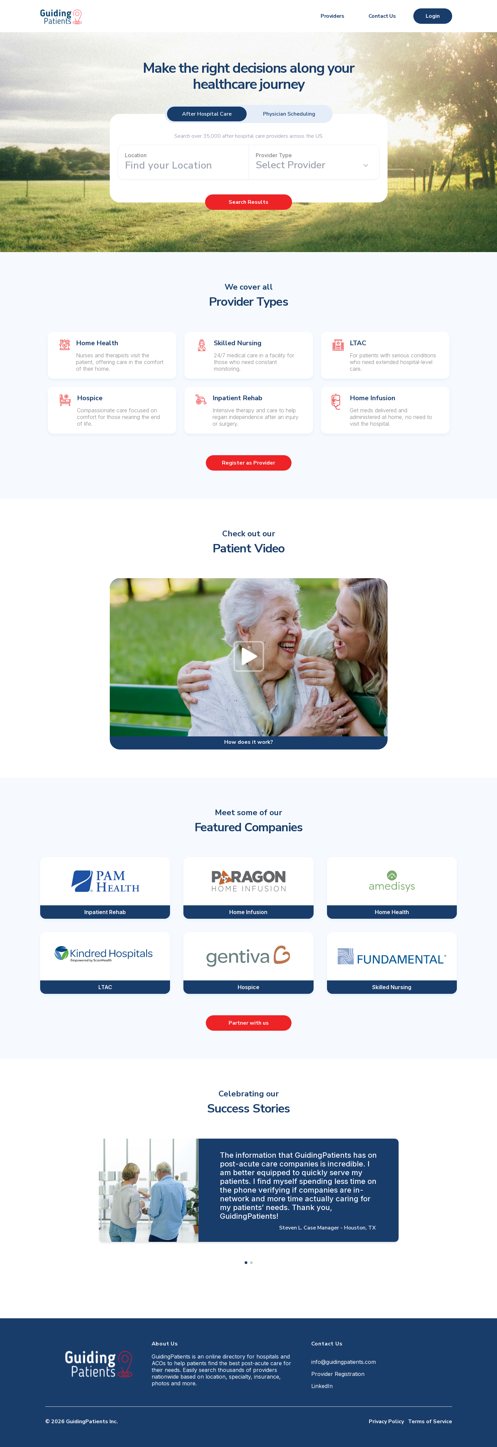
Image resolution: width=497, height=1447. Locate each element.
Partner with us (249, 1023)
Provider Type (274, 155)
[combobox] (183, 166)
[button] (246, 1262)
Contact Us (382, 16)
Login (433, 16)
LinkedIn (322, 1386)
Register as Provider (248, 463)
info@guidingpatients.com (343, 1362)
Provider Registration (337, 1374)
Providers (332, 16)
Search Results (248, 202)
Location (136, 155)
